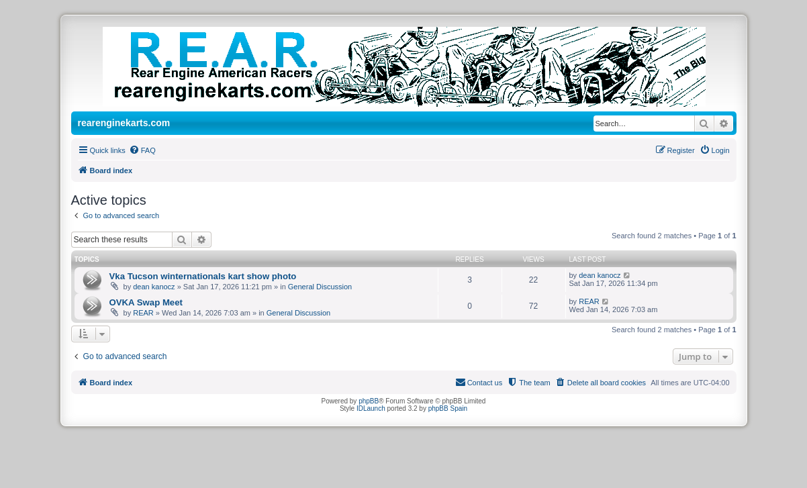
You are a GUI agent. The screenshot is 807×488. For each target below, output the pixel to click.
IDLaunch (371, 408)
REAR (143, 313)
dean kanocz (154, 287)
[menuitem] (142, 150)
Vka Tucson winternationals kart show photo (203, 276)
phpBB (369, 401)
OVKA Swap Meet (146, 302)
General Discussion (320, 287)
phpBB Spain (447, 408)
